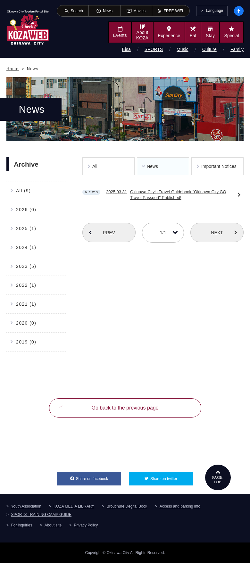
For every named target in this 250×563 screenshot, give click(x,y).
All (94, 166)
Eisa (126, 49)
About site (53, 525)
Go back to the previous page (124, 407)
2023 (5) (26, 266)
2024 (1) (26, 247)
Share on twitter (171, 476)
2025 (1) (26, 228)
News (152, 166)
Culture (209, 49)
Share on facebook (98, 476)
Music (182, 49)
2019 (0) (26, 341)
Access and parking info (180, 506)
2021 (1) (26, 304)
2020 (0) (26, 323)
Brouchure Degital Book (127, 506)
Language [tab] (214, 10)
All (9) (23, 190)
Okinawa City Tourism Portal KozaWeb (27, 27)
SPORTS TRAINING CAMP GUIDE (41, 514)
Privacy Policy (86, 525)
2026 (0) (26, 209)
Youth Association (26, 506)
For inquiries (21, 525)
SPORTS (154, 49)
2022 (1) (26, 285)
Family (237, 49)
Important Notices (219, 166)
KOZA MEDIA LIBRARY (74, 506)
